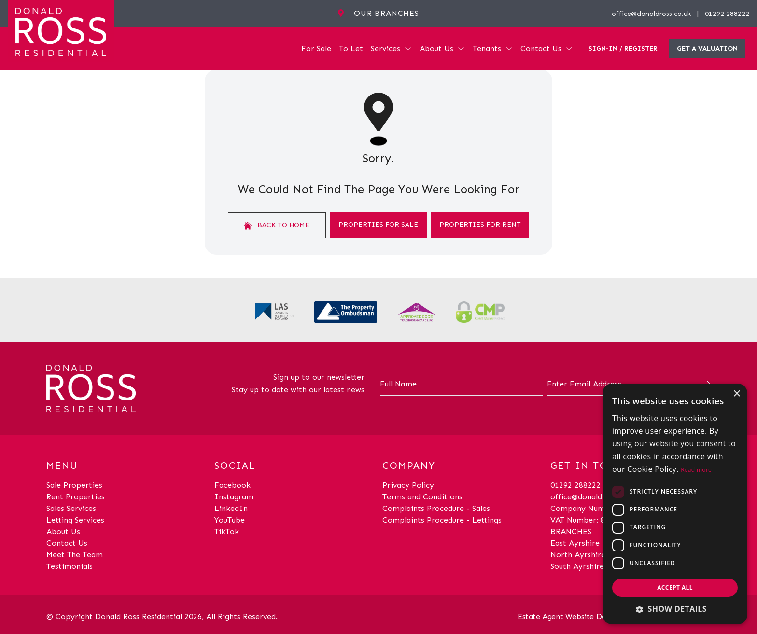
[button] (675, 609)
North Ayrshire (577, 554)
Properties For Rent (480, 225)
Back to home (276, 225)
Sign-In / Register (623, 48)
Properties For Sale (378, 225)
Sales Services (71, 508)
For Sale (316, 48)
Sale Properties (74, 485)
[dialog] (675, 504)
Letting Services (75, 519)
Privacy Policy (408, 485)
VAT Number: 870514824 (595, 519)
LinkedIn (231, 508)
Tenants (493, 48)
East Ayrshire (575, 543)
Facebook (232, 485)
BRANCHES (570, 531)
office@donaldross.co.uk (651, 14)
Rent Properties (75, 496)
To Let (351, 48)
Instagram (233, 496)
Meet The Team (74, 554)
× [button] (736, 394)
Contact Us (546, 48)
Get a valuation (707, 48)
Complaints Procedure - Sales (436, 508)
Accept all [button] (675, 587)
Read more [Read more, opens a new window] (696, 470)
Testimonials (69, 566)
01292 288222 (727, 14)
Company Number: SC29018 (601, 508)
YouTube (229, 519)
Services (391, 48)
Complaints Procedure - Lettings (442, 519)
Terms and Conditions (422, 496)
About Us (442, 48)
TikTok (226, 531)
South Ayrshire (577, 566)
